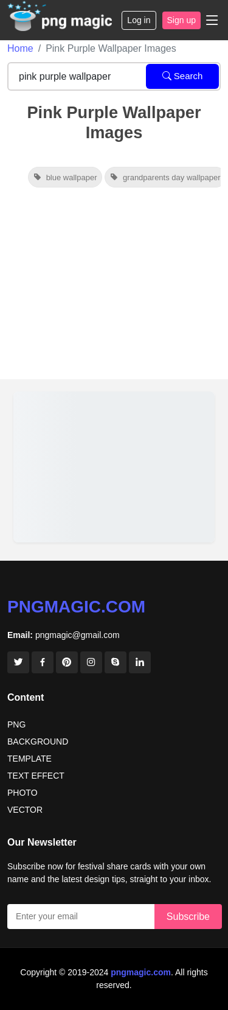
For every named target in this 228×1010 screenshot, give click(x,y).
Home (20, 48)
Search (182, 76)
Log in (138, 20)
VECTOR (25, 809)
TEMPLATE (29, 758)
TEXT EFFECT (35, 775)
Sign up (181, 20)
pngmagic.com (76, 606)
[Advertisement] (114, 290)
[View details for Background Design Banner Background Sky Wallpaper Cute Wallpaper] (114, 466)
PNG (16, 724)
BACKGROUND (37, 741)
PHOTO (22, 792)
